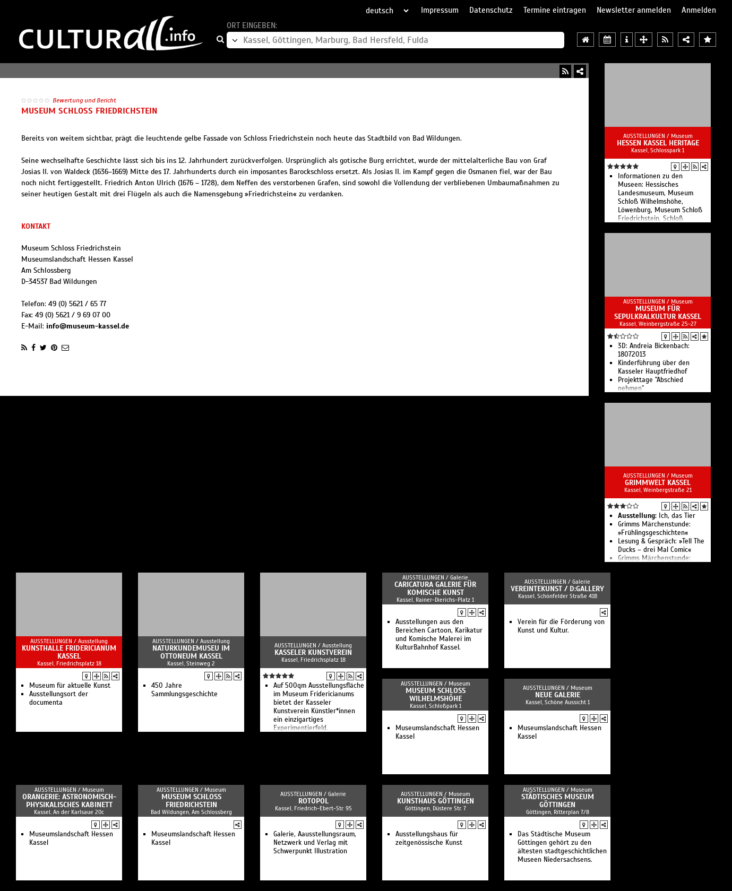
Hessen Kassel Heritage (658, 143)
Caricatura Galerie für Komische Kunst (435, 588)
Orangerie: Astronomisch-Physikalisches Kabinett (69, 801)
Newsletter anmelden (634, 10)
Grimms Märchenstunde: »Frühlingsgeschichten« (654, 528)
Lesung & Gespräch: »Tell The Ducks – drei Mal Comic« (661, 545)
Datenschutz (491, 10)
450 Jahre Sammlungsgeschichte (184, 689)
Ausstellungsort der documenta (58, 698)
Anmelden (699, 10)
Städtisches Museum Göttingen (557, 801)
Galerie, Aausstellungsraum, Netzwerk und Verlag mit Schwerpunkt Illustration (314, 842)
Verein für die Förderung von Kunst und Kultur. (561, 626)
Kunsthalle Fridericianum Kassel (69, 652)
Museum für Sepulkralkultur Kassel (657, 313)
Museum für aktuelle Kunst (69, 685)
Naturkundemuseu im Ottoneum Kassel (191, 652)
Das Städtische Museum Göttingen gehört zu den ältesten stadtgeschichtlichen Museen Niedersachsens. (562, 847)
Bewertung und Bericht (84, 100)
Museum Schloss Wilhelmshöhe (436, 695)
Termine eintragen (554, 10)
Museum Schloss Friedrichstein (191, 801)
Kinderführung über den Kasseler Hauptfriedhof (654, 367)
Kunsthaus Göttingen (435, 801)
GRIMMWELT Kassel (658, 483)
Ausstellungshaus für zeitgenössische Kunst (428, 838)
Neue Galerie (557, 695)
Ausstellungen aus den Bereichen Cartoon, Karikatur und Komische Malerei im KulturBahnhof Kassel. (439, 635)
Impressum (440, 10)
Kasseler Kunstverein (313, 652)
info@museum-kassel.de (87, 326)
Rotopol (313, 801)
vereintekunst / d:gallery (557, 589)
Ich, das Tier (656, 516)
